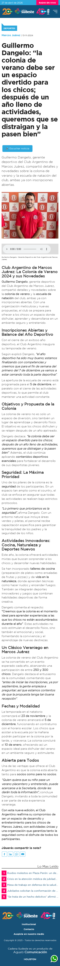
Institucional (29, 924)
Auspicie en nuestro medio (29, 934)
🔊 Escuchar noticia (17, 148)
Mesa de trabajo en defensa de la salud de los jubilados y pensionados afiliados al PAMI (30, 884)
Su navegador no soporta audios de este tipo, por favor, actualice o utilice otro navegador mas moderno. (27, 249)
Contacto (29, 929)
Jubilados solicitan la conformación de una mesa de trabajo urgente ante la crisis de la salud (30, 890)
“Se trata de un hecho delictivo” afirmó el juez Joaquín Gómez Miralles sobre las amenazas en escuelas (30, 896)
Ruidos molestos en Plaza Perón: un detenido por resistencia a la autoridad (30, 873)
